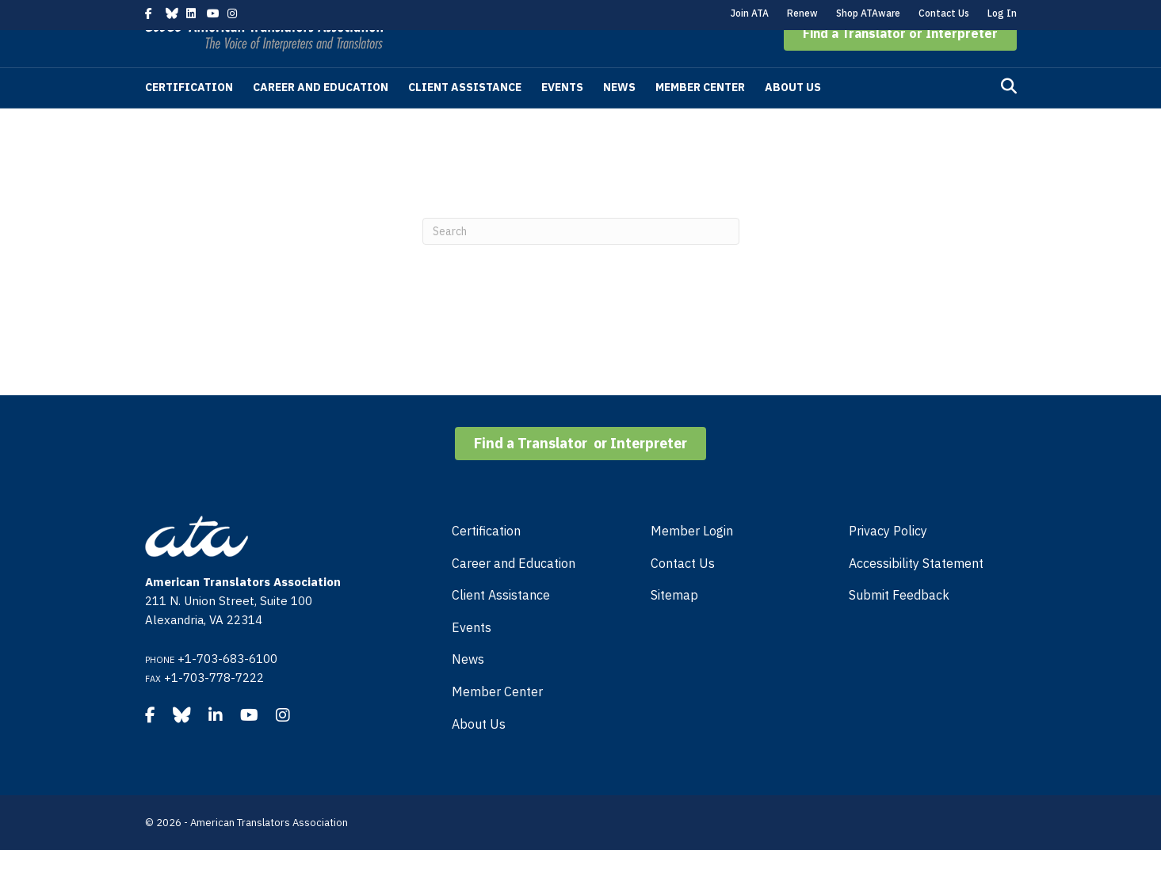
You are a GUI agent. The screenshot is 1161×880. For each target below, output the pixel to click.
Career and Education (320, 117)
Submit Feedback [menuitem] (899, 625)
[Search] (1009, 116)
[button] (900, 63)
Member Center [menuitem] (497, 722)
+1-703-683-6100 (227, 688)
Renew (802, 13)
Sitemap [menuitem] (674, 625)
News (619, 117)
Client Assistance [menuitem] (501, 625)
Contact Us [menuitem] (683, 593)
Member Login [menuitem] (692, 561)
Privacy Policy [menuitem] (888, 561)
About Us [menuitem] (479, 754)
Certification (189, 117)
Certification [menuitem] (486, 561)
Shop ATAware (868, 13)
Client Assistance (464, 117)
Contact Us (943, 13)
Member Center (700, 117)
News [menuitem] (468, 689)
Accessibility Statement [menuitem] (916, 593)
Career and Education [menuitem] (513, 593)
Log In (1002, 13)
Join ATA (750, 13)
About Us (793, 117)
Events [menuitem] (471, 657)
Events (562, 117)
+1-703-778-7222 (214, 707)
